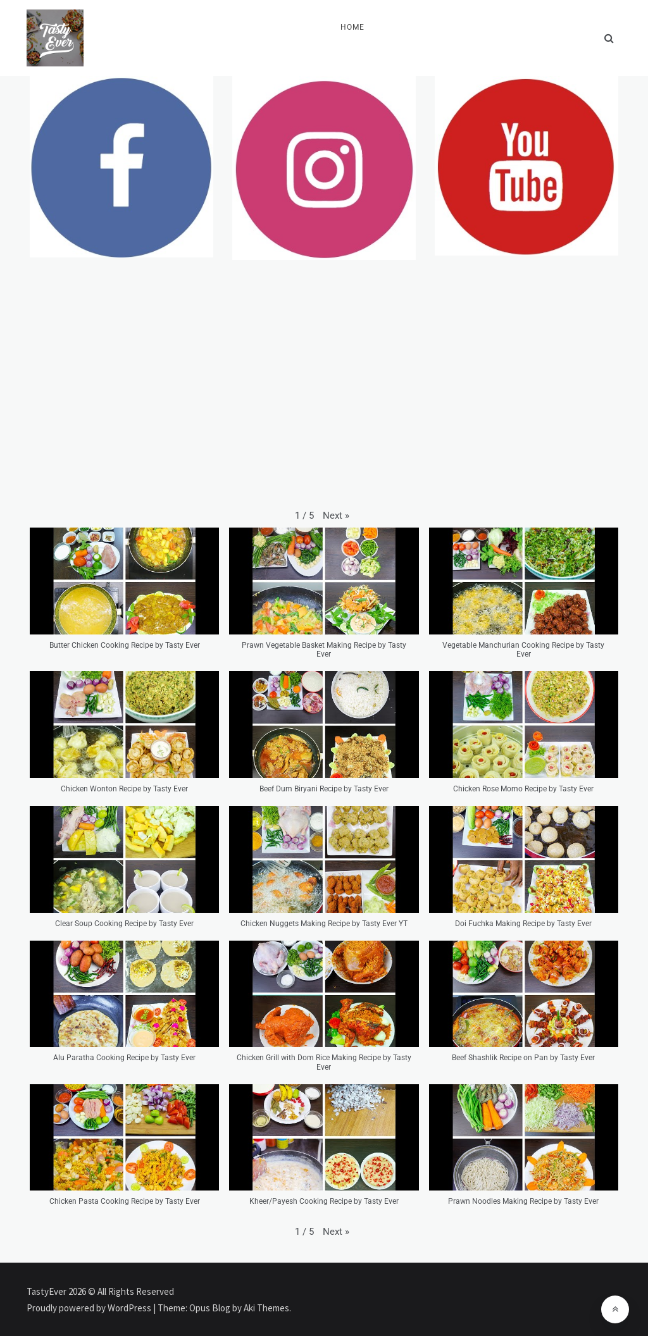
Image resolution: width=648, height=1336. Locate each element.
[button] (336, 515)
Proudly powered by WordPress (90, 1308)
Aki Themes (266, 1308)
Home (352, 27)
